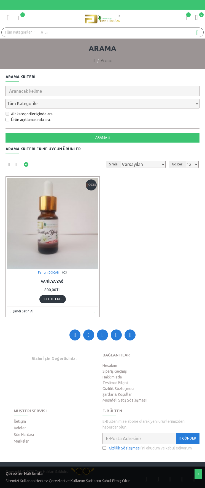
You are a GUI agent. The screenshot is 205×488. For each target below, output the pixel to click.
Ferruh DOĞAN (48, 272)
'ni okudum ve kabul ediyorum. (147, 448)
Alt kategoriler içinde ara (29, 114)
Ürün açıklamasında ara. (28, 120)
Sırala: (113, 164)
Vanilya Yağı (52, 281)
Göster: (177, 164)
